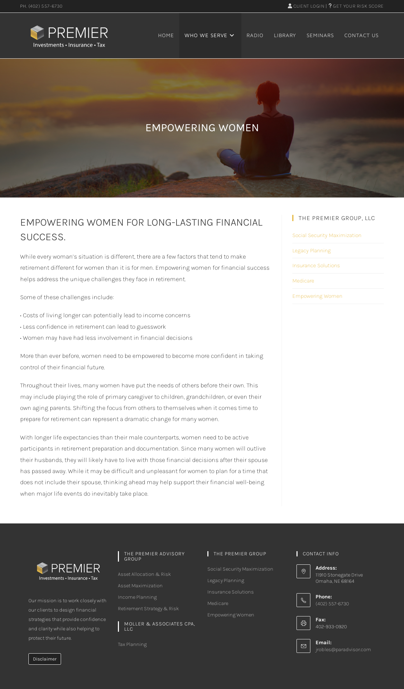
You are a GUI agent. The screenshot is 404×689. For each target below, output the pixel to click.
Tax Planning (132, 644)
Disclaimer (45, 659)
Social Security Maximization (326, 235)
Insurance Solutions (316, 265)
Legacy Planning (311, 250)
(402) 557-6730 (45, 6)
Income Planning (137, 597)
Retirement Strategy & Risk (148, 608)
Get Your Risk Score (356, 6)
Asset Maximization (140, 585)
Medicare (303, 280)
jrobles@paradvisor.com (343, 649)
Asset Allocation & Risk (144, 574)
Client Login (306, 6)
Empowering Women (317, 296)
